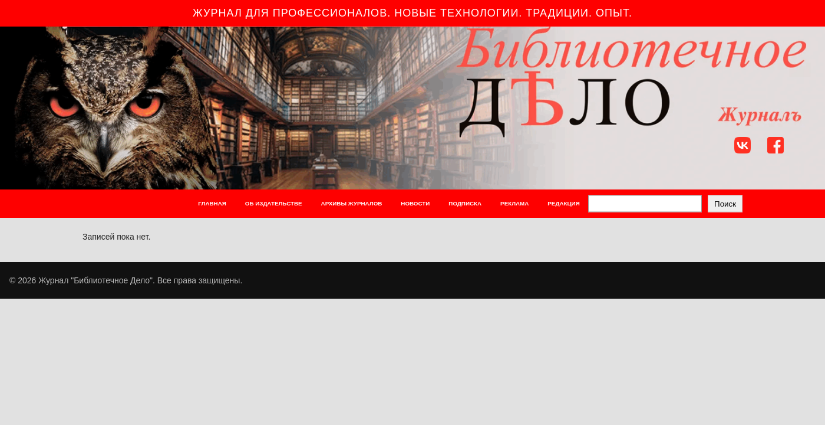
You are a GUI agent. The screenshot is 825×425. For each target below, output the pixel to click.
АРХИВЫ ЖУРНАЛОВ (351, 203)
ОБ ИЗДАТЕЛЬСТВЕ (273, 203)
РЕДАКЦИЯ (563, 203)
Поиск (725, 203)
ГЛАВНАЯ (212, 203)
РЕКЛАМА (514, 203)
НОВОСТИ (415, 203)
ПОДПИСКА (464, 203)
